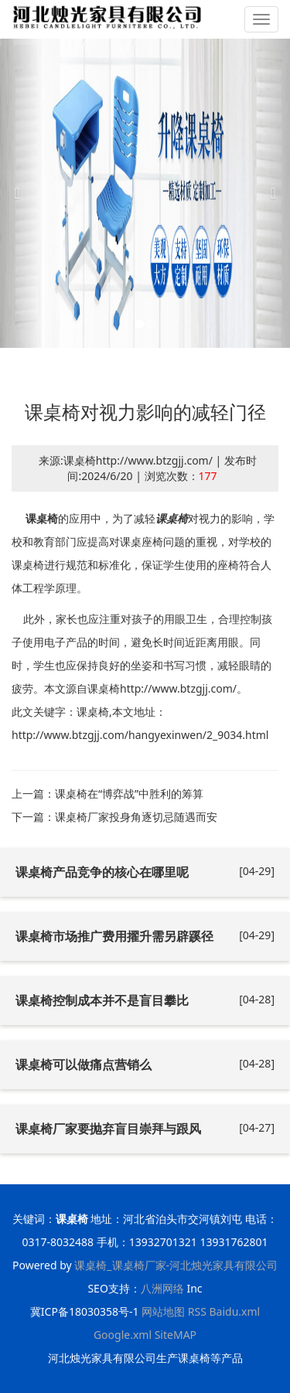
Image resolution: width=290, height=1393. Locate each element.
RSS (197, 1311)
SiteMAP (175, 1334)
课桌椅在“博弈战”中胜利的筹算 (129, 793)
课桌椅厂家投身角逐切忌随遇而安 (136, 816)
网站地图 (163, 1311)
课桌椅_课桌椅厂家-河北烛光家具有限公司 (176, 1265)
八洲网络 (162, 1288)
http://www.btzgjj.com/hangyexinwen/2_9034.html (140, 734)
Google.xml (123, 1334)
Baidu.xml (234, 1311)
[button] (21, 193)
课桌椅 (42, 518)
